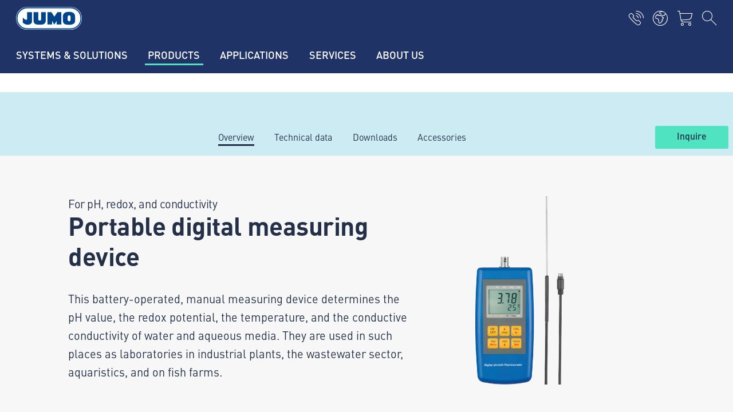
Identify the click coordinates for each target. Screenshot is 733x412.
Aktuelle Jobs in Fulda (255, 217)
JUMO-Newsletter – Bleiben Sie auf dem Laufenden (486, 260)
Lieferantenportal (246, 239)
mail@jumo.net (103, 302)
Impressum (64, 348)
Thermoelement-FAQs (255, 284)
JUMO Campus (240, 261)
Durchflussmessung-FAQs (264, 306)
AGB (50, 392)
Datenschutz (66, 370)
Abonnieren (652, 279)
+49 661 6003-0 (105, 273)
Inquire (692, 137)
